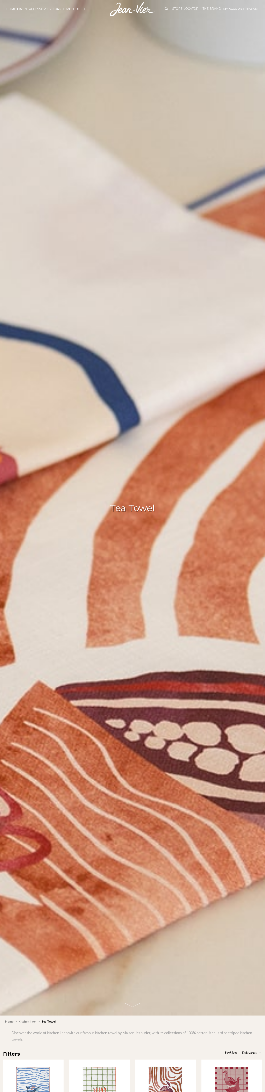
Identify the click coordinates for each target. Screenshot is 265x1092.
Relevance (252, 1053)
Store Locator (185, 9)
